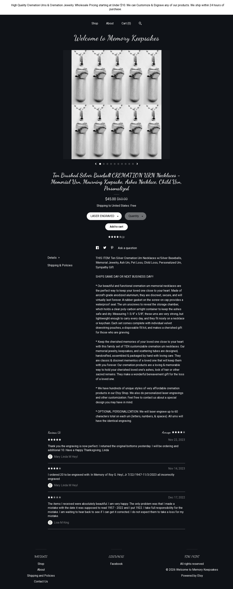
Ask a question (127, 248)
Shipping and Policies (41, 575)
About (110, 23)
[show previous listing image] (96, 164)
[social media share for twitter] (105, 248)
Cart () (126, 23)
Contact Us (41, 581)
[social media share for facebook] (98, 248)
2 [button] (104, 164)
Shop (95, 23)
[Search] (140, 24)
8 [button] (126, 164)
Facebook (116, 564)
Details (54, 257)
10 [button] (133, 164)
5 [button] (115, 164)
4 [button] (111, 164)
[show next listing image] (137, 164)
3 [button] (107, 164)
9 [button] (129, 164)
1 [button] (100, 164)
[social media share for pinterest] (112, 248)
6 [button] (118, 164)
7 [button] (122, 164)
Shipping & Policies (60, 265)
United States (120, 205)
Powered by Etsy (192, 575)
